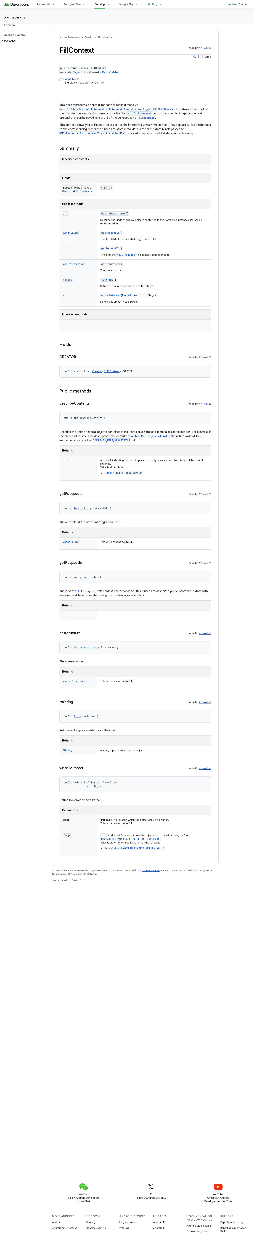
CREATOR (106, 187)
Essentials (43, 4)
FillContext (82, 191)
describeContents (113, 213)
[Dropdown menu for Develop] (110, 4)
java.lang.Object (68, 79)
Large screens (127, 1222)
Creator (67, 191)
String (67, 279)
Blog (154, 4)
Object (77, 72)
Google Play (126, 4)
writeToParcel (111, 295)
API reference (15, 17)
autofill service (139, 113)
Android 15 (159, 1222)
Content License (151, 870)
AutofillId (70, 232)
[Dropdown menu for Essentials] (55, 4)
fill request (126, 254)
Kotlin (196, 56)
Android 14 (159, 1227)
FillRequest (146, 117)
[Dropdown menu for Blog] (162, 4)
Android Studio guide (199, 1225)
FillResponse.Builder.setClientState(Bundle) (93, 133)
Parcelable (110, 72)
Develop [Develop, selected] (99, 4)
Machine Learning (96, 1227)
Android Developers (69, 37)
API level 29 (205, 494)
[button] (23, 41)
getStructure (110, 264)
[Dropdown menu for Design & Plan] (85, 4)
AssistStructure (74, 264)
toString (107, 279)
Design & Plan (72, 4)
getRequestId (110, 248)
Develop (89, 37)
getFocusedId (110, 232)
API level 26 (205, 47)
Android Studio (237, 4)
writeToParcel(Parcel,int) (149, 436)
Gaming (90, 1222)
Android (56, 1222)
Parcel (126, 295)
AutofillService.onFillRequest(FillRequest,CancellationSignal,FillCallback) (116, 109)
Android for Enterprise (64, 1227)
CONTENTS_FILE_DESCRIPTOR (111, 440)
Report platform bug (231, 1222)
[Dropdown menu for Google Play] (138, 4)
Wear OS (124, 1227)
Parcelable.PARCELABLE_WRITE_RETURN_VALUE (130, 839)
